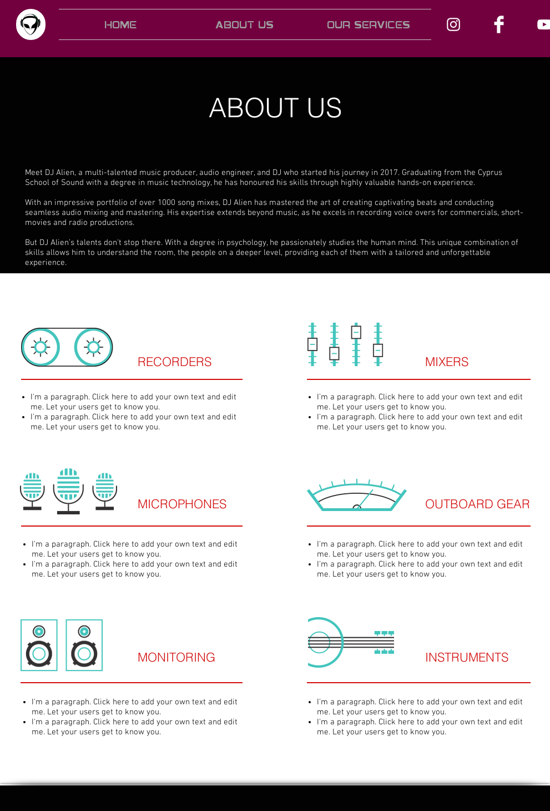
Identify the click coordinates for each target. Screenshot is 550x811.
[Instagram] (453, 24)
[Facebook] (499, 24)
